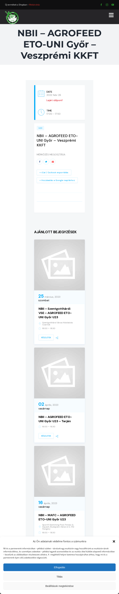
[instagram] (107, 5)
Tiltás (59, 576)
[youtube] (113, 5)
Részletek (46, 337)
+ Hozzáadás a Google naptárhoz (57, 180)
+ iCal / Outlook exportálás (54, 172)
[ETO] (12, 12)
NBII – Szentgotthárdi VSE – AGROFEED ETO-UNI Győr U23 (55, 313)
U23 (40, 128)
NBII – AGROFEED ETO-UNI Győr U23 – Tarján (55, 419)
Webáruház (34, 4)
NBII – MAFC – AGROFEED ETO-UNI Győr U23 (57, 517)
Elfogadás (59, 567)
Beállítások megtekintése (59, 586)
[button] (114, 541)
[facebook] (101, 5)
